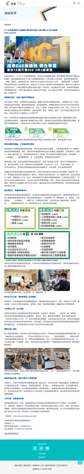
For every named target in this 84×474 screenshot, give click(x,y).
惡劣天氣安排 (62, 465)
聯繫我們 (42, 457)
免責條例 (35, 465)
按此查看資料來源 (11, 433)
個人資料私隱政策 (48, 465)
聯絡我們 (27, 465)
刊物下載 (42, 454)
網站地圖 (18, 465)
